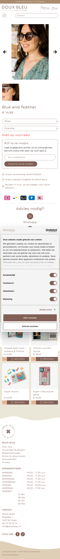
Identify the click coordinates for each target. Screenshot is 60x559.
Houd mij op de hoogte (20, 164)
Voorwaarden (9, 459)
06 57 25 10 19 (9, 523)
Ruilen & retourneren (14, 456)
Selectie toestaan (30, 326)
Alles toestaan (30, 318)
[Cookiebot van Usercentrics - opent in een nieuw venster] (45, 230)
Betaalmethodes (11, 453)
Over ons (7, 447)
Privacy (6, 462)
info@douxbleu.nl (11, 526)
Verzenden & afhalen (13, 450)
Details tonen (46, 310)
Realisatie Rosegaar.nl (10, 555)
